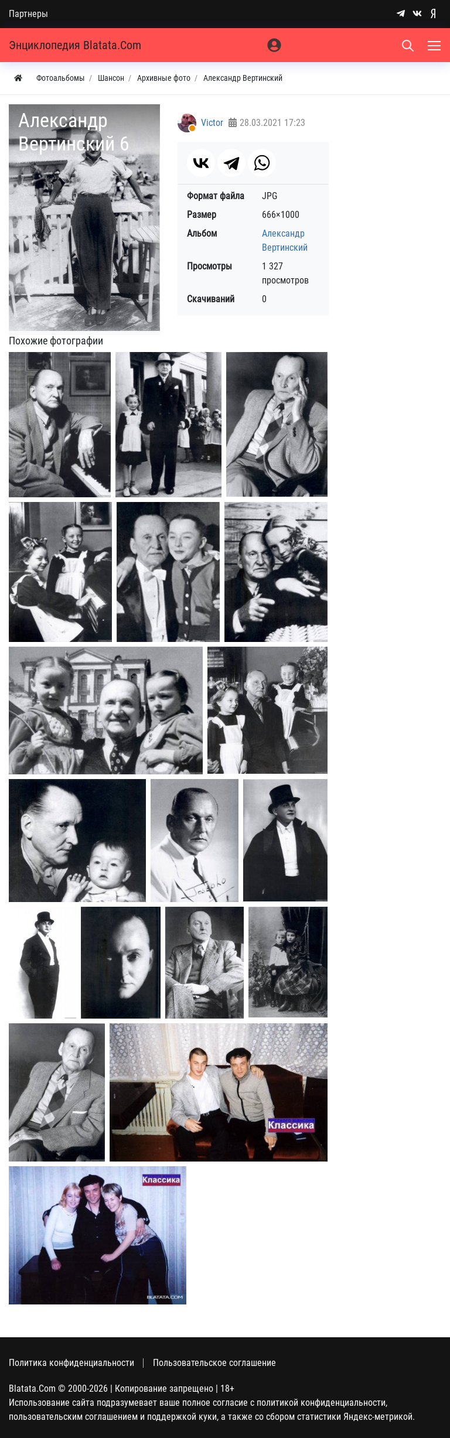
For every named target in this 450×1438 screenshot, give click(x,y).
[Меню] (435, 45)
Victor (212, 122)
